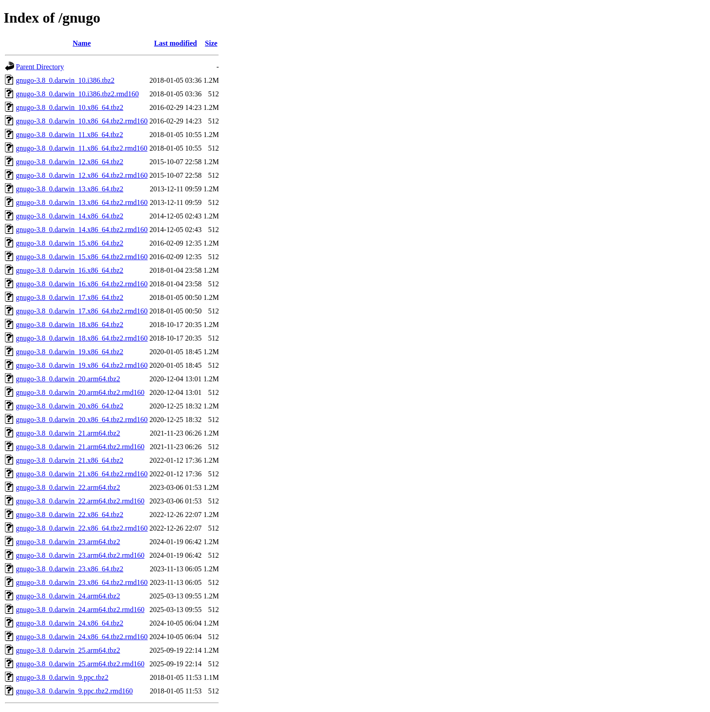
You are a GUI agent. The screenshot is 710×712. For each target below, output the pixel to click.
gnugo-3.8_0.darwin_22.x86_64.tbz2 (69, 514)
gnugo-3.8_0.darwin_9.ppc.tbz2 (62, 677)
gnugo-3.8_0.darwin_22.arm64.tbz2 (68, 487)
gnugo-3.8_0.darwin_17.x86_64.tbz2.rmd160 (82, 311)
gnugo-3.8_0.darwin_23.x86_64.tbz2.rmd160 (82, 582)
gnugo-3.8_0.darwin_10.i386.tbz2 (65, 80)
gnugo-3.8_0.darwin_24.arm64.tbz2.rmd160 (80, 609)
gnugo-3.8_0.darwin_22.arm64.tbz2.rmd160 (80, 501)
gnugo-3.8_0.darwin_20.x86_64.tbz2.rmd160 (82, 419)
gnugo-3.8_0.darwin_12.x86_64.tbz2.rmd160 (82, 175)
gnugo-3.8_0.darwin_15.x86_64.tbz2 (69, 243)
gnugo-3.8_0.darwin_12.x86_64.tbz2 (69, 162)
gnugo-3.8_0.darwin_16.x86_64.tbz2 (69, 270)
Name (82, 43)
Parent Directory (40, 67)
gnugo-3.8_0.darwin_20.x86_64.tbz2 (69, 406)
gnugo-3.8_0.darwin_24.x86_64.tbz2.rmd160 (82, 637)
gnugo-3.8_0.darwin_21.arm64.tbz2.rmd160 (80, 447)
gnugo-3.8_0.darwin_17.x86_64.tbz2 (69, 297)
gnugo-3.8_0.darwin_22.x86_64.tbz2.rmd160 (82, 528)
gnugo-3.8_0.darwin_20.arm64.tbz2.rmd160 (80, 392)
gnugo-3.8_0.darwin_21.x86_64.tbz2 (69, 460)
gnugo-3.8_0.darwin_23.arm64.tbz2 (68, 542)
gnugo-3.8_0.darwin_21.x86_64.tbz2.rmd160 (82, 474)
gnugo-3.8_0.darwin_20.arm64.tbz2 (68, 379)
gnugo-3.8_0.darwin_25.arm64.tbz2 (68, 650)
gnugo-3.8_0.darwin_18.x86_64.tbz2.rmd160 (82, 338)
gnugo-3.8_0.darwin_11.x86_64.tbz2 (69, 134)
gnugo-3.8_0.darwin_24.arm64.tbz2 (68, 596)
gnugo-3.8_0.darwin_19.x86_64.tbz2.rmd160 (82, 365)
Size (211, 43)
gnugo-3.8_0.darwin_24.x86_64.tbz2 (69, 623)
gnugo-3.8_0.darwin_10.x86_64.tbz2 (69, 107)
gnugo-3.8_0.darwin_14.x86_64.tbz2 (69, 216)
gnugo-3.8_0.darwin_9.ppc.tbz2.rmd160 (74, 691)
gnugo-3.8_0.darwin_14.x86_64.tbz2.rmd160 (82, 229)
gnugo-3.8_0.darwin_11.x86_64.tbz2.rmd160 (81, 148)
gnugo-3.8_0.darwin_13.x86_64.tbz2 (69, 189)
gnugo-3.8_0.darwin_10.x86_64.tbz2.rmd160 (82, 121)
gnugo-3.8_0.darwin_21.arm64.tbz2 (68, 433)
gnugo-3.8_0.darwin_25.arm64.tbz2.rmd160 (80, 664)
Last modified (175, 43)
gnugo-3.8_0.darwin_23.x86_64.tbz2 (69, 569)
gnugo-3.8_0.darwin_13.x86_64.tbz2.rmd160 (82, 202)
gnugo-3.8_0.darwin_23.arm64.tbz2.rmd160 (80, 555)
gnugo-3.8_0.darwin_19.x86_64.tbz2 (69, 352)
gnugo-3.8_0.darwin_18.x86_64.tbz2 (69, 324)
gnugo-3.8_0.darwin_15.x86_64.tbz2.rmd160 (82, 257)
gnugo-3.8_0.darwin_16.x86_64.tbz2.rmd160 (82, 284)
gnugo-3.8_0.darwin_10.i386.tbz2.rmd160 (77, 94)
